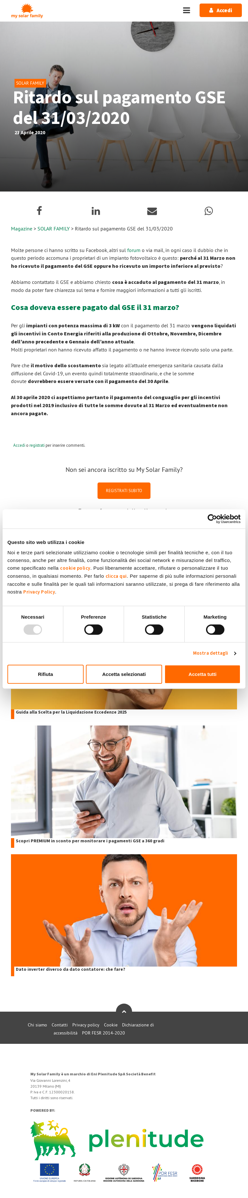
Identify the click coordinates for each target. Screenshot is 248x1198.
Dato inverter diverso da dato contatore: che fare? (70, 970)
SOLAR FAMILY (54, 228)
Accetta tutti (203, 674)
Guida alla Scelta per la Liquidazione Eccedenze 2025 (71, 712)
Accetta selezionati (124, 674)
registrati (37, 445)
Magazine (21, 228)
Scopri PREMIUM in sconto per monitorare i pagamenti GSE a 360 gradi (90, 841)
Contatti (60, 1025)
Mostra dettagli (210, 653)
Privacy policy (85, 1025)
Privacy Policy (39, 592)
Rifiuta (45, 674)
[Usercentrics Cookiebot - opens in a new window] (212, 519)
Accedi (19, 445)
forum (133, 250)
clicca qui (116, 576)
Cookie (111, 1025)
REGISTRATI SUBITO (124, 490)
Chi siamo (37, 1025)
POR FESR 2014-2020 (103, 1033)
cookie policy (75, 568)
